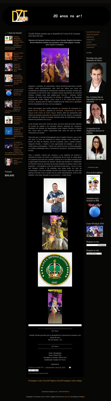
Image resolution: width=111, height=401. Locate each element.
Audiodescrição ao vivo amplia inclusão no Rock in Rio (18, 92)
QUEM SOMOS (91, 45)
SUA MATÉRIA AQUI (93, 32)
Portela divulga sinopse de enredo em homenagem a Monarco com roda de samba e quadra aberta (14, 133)
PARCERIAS (90, 39)
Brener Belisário (39, 110)
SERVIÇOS (90, 37)
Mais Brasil (47, 119)
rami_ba (66, 396)
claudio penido (43, 373)
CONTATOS (90, 47)
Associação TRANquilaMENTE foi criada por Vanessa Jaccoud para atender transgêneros (14, 80)
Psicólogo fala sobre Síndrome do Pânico (18, 161)
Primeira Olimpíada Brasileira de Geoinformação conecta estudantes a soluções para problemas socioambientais (14, 43)
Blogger (82, 396)
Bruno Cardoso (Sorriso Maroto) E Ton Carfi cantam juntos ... (18, 56)
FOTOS (88, 42)
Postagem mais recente (38, 381)
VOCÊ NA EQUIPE (92, 34)
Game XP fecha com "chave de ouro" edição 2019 (18, 67)
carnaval (35, 373)
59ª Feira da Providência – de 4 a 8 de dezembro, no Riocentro (18, 120)
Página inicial (55, 381)
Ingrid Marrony (61, 95)
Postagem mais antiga (72, 381)
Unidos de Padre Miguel (47, 113)
